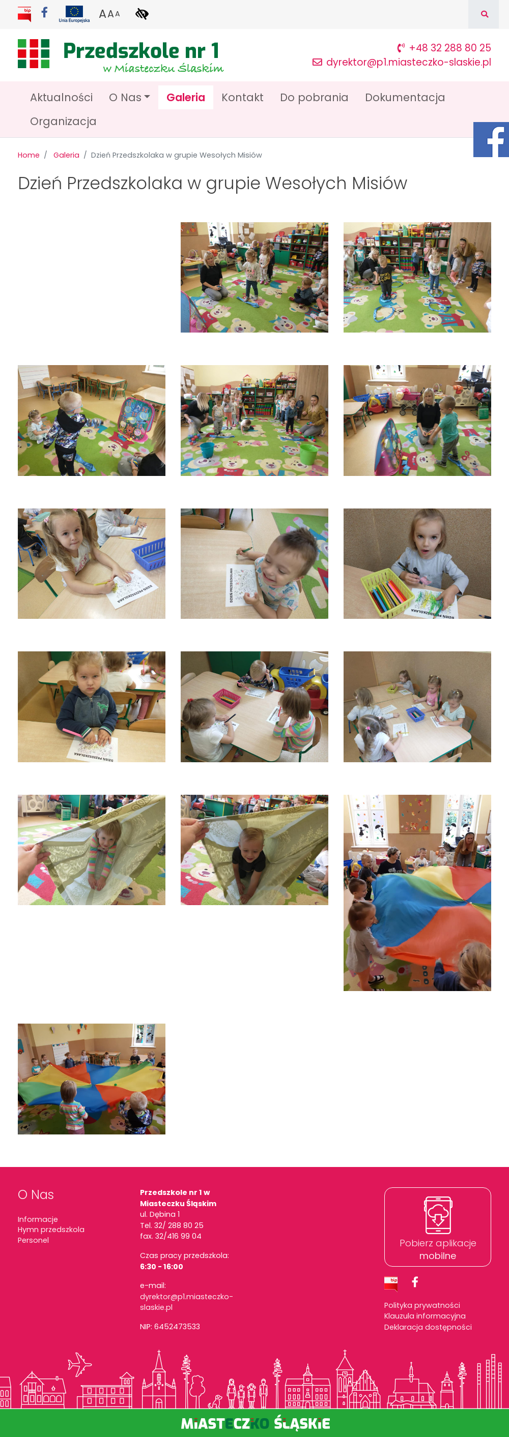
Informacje (38, 1219)
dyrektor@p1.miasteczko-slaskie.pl (402, 62)
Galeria (189, 97)
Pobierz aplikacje (438, 1249)
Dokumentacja (405, 97)
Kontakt (242, 97)
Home (29, 155)
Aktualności (61, 97)
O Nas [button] (125, 97)
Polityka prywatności (422, 1305)
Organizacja (63, 121)
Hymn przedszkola (51, 1229)
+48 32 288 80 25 (444, 48)
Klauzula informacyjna (425, 1316)
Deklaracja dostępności (428, 1327)
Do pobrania (314, 97)
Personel (33, 1240)
